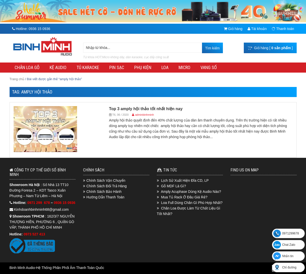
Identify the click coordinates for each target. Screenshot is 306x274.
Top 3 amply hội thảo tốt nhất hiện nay (146, 109)
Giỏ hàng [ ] (270, 48)
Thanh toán (283, 29)
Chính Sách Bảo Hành (104, 192)
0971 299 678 (39, 203)
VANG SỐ (208, 67)
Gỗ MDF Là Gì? (173, 186)
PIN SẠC (116, 67)
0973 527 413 (34, 234)
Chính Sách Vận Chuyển (105, 180)
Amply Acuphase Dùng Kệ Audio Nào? (191, 192)
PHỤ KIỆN (142, 67)
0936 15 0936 (65, 203)
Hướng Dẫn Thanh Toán (105, 197)
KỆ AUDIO (58, 67)
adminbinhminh (144, 114)
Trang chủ (17, 79)
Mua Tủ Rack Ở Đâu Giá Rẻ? (184, 197)
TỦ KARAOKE (88, 67)
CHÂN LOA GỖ (27, 67)
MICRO (184, 67)
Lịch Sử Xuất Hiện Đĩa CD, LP (185, 180)
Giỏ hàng (233, 29)
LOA (164, 67)
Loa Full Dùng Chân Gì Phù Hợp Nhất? (191, 203)
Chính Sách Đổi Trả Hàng (106, 186)
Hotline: (31, 29)
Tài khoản (257, 29)
